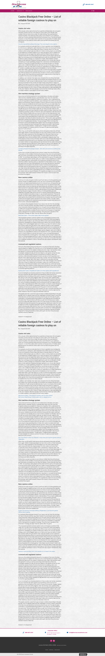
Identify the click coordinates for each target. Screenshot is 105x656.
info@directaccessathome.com (78, 632)
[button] (23, 11)
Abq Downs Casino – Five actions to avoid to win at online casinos (35, 395)
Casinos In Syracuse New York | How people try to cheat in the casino (36, 551)
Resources (29, 10)
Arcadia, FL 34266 (51, 634)
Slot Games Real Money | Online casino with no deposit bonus (34, 397)
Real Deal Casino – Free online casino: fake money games (33, 215)
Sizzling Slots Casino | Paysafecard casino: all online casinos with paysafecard (38, 270)
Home (12, 10)
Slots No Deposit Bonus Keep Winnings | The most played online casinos (37, 44)
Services (19, 10)
